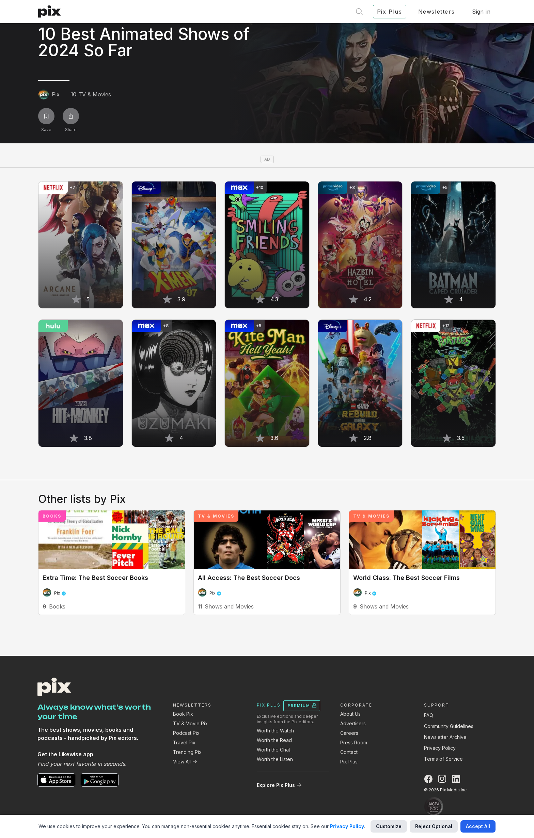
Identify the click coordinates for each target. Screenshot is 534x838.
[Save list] (46, 116)
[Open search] (359, 11)
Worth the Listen (275, 759)
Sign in (481, 11)
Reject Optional (433, 826)
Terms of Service (443, 759)
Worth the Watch (275, 730)
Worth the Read (274, 740)
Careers (349, 733)
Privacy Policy (440, 748)
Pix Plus (349, 761)
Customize (389, 826)
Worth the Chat (273, 750)
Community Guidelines (448, 726)
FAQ (428, 715)
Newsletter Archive (445, 737)
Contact (349, 752)
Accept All (478, 826)
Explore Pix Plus (279, 785)
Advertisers (353, 723)
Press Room (353, 742)
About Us (350, 714)
